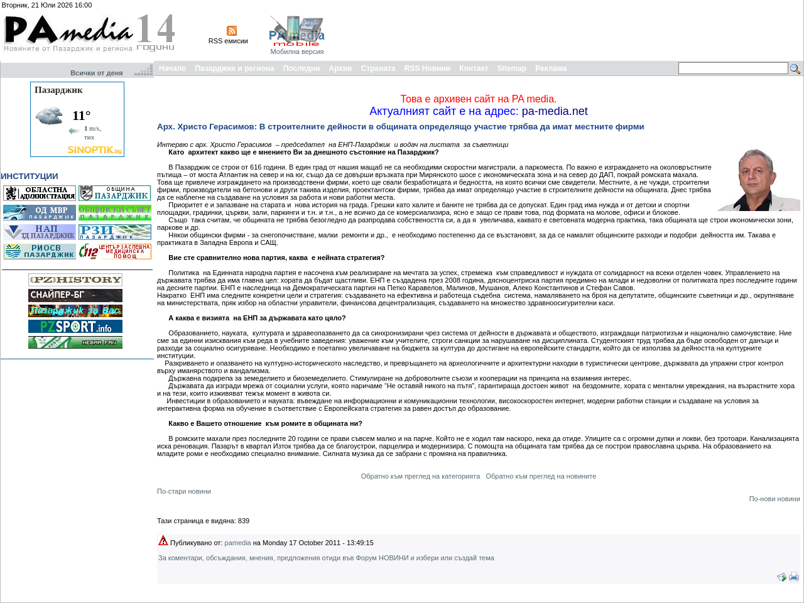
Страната (378, 68)
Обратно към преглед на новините (541, 476)
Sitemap (512, 68)
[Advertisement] (572, 30)
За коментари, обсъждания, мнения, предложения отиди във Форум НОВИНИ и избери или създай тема (326, 558)
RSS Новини (427, 68)
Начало (172, 68)
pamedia (238, 542)
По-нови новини (774, 499)
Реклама (551, 68)
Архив (340, 68)
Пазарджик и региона (234, 68)
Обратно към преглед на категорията (421, 476)
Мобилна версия (296, 51)
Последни (301, 68)
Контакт (473, 68)
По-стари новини (184, 491)
